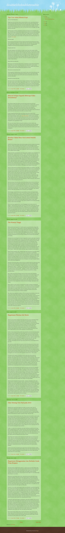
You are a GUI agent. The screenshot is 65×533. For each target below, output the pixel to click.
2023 (45, 16)
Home (21, 522)
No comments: (22, 88)
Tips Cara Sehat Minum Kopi (18, 17)
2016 (45, 23)
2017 (45, 21)
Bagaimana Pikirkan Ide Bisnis (18, 315)
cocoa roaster (14, 36)
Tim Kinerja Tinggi (14, 222)
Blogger (37, 530)
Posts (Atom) (13, 524)
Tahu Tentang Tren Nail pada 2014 (19, 403)
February (46, 17)
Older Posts (38, 522)
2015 (45, 25)
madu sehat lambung (25, 115)
